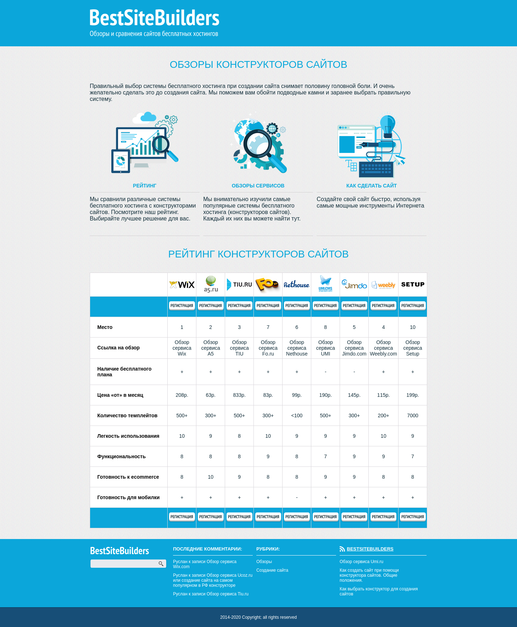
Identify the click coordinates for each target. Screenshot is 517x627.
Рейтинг (144, 186)
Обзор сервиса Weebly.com (383, 348)
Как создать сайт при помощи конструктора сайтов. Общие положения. (369, 575)
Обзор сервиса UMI (325, 348)
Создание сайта (272, 570)
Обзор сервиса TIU (239, 348)
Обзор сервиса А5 (210, 348)
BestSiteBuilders (370, 549)
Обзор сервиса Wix (181, 348)
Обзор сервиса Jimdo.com (354, 348)
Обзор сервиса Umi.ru (361, 561)
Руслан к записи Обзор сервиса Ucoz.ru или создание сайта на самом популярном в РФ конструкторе (212, 580)
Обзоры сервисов (258, 186)
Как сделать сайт (371, 186)
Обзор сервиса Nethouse (297, 348)
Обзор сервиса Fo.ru (268, 348)
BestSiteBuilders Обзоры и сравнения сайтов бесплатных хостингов (155, 23)
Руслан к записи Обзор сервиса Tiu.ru (210, 593)
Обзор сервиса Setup (412, 348)
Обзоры (264, 561)
